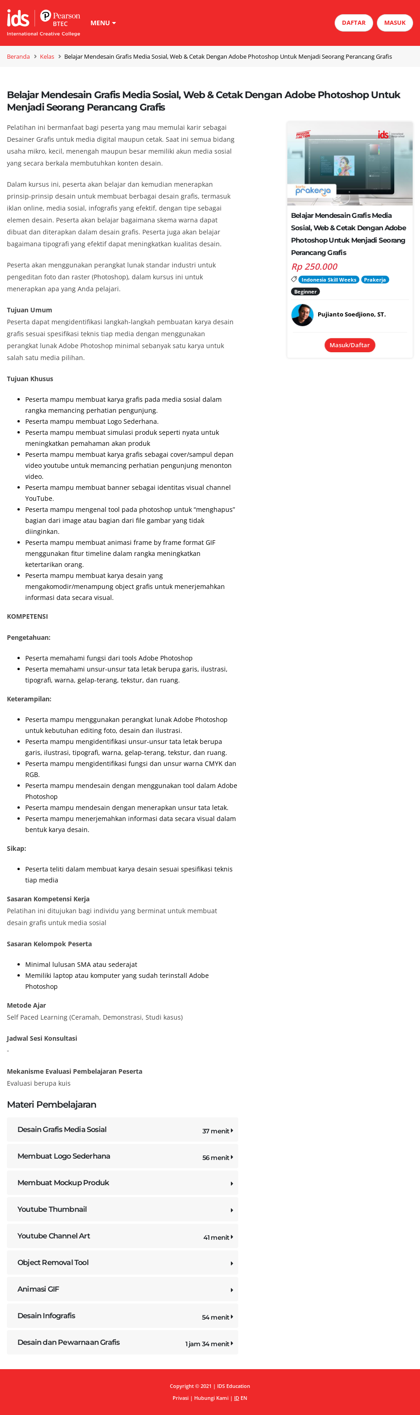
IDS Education (233, 1385)
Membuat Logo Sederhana (126, 1158)
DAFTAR (354, 22)
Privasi (181, 1397)
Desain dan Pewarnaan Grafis (126, 1344)
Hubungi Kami (211, 1397)
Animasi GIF (126, 1291)
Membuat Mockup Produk (126, 1184)
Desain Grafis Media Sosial (126, 1131)
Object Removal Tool (126, 1264)
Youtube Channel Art (126, 1238)
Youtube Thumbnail (126, 1211)
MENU (103, 22)
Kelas (47, 57)
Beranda (18, 57)
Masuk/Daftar (350, 345)
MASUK (395, 22)
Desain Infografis (126, 1317)
